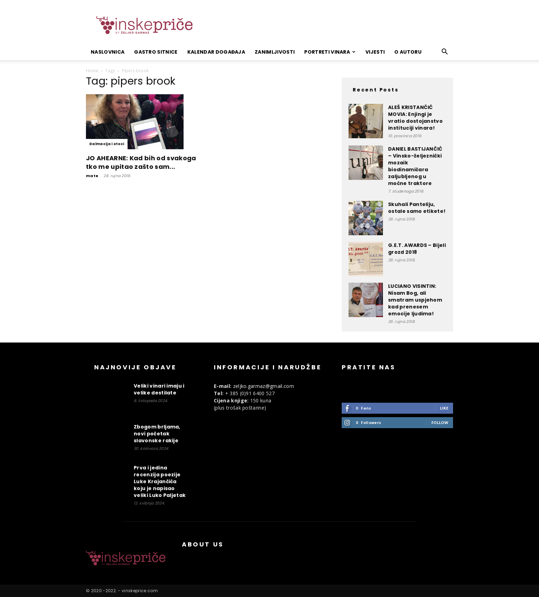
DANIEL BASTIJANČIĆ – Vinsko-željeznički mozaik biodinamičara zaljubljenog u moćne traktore (415, 166)
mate (92, 175)
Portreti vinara (329, 51)
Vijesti (375, 51)
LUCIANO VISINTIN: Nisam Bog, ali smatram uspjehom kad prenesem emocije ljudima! (415, 300)
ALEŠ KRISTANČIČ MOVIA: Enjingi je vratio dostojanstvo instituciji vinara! (415, 117)
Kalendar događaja (216, 51)
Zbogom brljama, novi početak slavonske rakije (157, 433)
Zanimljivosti (275, 51)
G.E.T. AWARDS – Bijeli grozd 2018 (417, 249)
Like (444, 408)
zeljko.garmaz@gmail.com (263, 386)
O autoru (407, 51)
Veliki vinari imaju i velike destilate (159, 389)
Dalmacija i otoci (106, 143)
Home (92, 71)
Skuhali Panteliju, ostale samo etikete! (417, 208)
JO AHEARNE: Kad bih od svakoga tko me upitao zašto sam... (141, 162)
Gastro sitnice (155, 51)
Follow (439, 422)
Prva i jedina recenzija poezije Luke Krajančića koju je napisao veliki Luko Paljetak (160, 481)
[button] (445, 52)
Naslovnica (107, 51)
